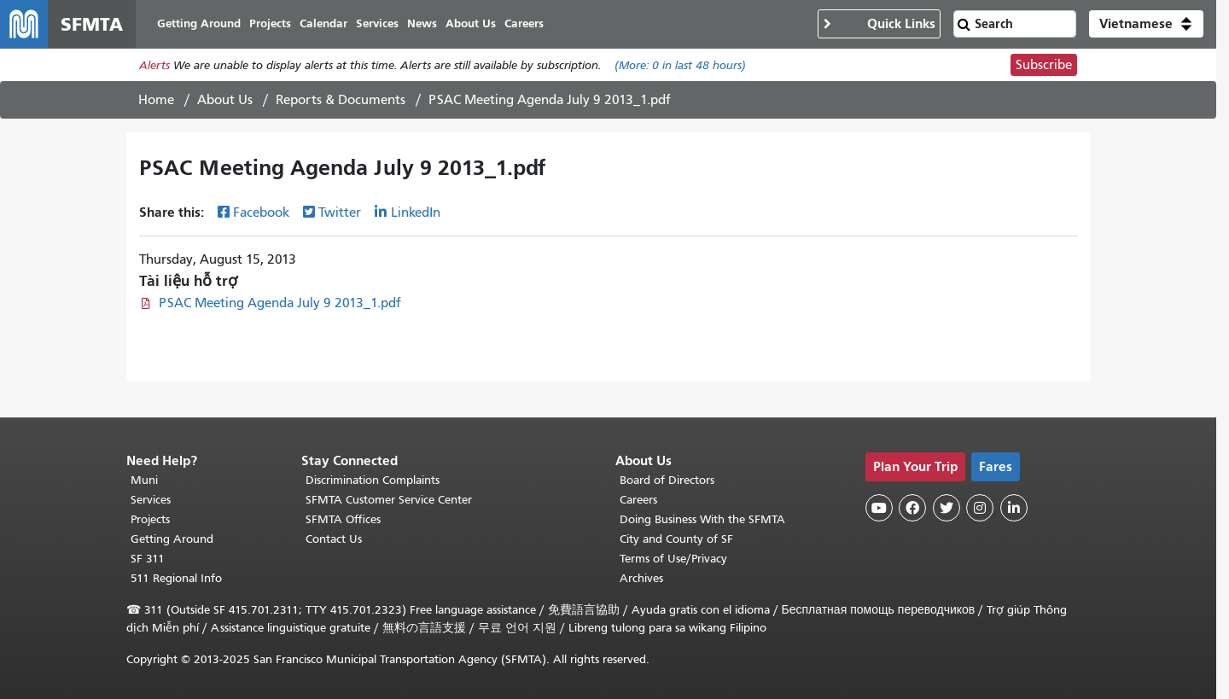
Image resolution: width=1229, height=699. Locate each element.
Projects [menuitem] (270, 23)
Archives (641, 578)
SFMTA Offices (343, 519)
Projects (150, 519)
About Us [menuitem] (471, 23)
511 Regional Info (176, 578)
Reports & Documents (340, 100)
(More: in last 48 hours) (680, 65)
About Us (225, 100)
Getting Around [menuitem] (199, 23)
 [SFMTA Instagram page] (980, 508)
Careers (638, 499)
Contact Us (334, 539)
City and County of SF (676, 539)
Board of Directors (667, 480)
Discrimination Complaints (373, 480)
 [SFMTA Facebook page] (912, 508)
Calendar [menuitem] (323, 23)
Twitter (339, 212)
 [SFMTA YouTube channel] (879, 508)
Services (151, 499)
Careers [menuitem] (524, 23)
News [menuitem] (422, 23)
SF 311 (148, 558)
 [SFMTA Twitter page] (946, 508)
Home (156, 100)
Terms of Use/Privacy (673, 558)
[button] (1146, 24)
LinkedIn (415, 212)
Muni (144, 480)
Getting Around (172, 539)
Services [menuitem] (377, 23)
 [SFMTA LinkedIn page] (1014, 508)
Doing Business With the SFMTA (702, 519)
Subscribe (1044, 65)
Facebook (261, 212)
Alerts (154, 65)
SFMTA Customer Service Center (389, 499)
